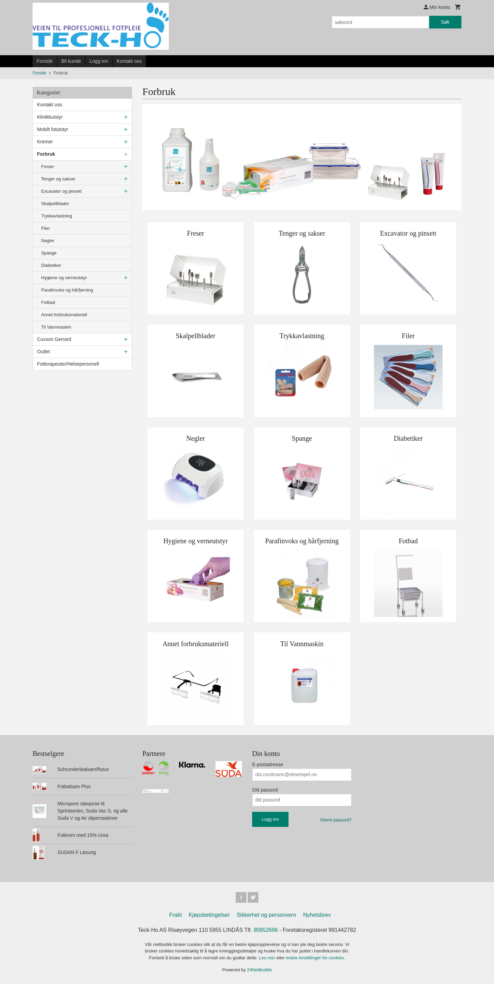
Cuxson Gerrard (54, 339)
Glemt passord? (336, 819)
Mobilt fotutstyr (52, 129)
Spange (49, 253)
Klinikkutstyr (50, 117)
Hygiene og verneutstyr (64, 277)
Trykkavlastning (56, 215)
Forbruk (46, 154)
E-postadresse (267, 764)
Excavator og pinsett (61, 191)
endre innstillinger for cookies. (315, 958)
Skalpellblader (55, 203)
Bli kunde (71, 61)
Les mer (268, 958)
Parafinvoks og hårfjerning (67, 290)
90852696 (266, 930)
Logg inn (99, 61)
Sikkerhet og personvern (266, 915)
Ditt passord (265, 790)
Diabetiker (51, 265)
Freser (47, 166)
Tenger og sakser (58, 178)
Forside (45, 61)
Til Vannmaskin (56, 327)
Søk (445, 22)
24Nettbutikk (259, 970)
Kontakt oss (129, 61)
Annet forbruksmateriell (64, 314)
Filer (45, 228)
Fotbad (48, 302)
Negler (47, 240)
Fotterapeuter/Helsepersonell (68, 364)
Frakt (175, 915)
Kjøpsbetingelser (209, 915)
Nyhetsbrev (317, 915)
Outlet (43, 351)
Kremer (45, 141)
